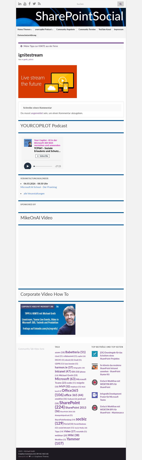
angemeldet (37, 113)
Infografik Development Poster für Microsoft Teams (110, 396)
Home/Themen (25, 29)
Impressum (118, 29)
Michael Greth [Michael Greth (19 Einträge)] (68, 375)
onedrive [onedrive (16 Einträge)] (61, 399)
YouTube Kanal (105, 29)
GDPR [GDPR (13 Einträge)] (59, 364)
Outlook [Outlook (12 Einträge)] (72, 399)
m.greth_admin (27, 59)
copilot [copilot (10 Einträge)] (81, 356)
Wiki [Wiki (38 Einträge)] (73, 435)
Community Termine (87, 29)
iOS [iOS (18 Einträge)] (75, 371)
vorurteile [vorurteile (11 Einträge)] (81, 431)
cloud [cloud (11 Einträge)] (59, 356)
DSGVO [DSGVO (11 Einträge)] (60, 360)
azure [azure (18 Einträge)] (60, 352)
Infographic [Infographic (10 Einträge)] (79, 368)
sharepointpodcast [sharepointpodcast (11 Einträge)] (64, 415)
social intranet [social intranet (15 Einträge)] (66, 428)
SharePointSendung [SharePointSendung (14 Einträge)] (65, 420)
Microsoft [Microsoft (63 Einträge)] (65, 379)
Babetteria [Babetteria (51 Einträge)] (75, 352)
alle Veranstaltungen (34, 193)
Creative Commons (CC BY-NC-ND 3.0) (33, 454)
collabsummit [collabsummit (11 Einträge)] (70, 356)
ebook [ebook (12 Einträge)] (69, 360)
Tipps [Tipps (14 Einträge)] (59, 431)
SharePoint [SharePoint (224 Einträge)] (67, 404)
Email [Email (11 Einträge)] (78, 360)
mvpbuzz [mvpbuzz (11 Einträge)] (76, 387)
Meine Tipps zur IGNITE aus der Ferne (41, 46)
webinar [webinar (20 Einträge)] (61, 435)
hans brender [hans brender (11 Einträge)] (71, 364)
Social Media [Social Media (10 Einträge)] (81, 428)
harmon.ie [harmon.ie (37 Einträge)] (64, 367)
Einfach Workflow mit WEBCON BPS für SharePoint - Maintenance (112, 409)
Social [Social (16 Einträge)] (68, 424)
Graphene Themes (42, 456)
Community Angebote (65, 29)
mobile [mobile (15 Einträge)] (71, 383)
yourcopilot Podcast (44, 29)
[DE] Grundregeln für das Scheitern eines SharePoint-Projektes (111, 355)
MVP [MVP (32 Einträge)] (64, 386)
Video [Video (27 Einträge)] (70, 431)
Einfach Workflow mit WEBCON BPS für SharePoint (110, 384)
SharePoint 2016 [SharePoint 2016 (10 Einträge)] (67, 412)
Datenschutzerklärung (27, 35)
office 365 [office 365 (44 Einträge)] (73, 395)
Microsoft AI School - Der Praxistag (38, 187)
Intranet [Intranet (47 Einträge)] (63, 371)
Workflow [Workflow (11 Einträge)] (60, 440)
